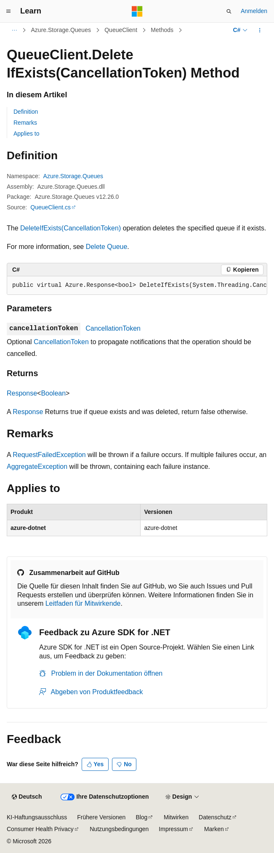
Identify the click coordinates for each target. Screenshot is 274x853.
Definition (25, 111)
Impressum (173, 829)
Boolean (53, 393)
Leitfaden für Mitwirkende (83, 603)
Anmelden (254, 11)
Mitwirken (176, 817)
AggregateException (37, 466)
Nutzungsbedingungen (119, 829)
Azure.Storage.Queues (61, 30)
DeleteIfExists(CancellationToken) (70, 228)
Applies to (26, 133)
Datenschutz (215, 817)
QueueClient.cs (50, 207)
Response (22, 393)
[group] (137, 285)
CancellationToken (113, 328)
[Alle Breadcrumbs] (14, 30)
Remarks (25, 122)
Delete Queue (107, 246)
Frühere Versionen (101, 817)
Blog (141, 817)
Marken (214, 829)
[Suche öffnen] (229, 11)
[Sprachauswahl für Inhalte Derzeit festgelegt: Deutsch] (27, 797)
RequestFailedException (49, 454)
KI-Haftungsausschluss (37, 817)
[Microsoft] (137, 11)
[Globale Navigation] (8, 11)
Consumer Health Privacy (40, 829)
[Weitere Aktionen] (260, 30)
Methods (162, 30)
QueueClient (120, 30)
